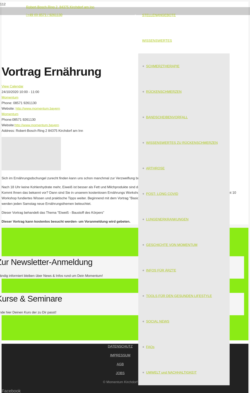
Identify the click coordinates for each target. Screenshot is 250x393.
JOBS (120, 373)
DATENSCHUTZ (120, 346)
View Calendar (12, 86)
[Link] (67, 43)
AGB (120, 364)
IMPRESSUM (120, 355)
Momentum (10, 97)
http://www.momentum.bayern (38, 108)
